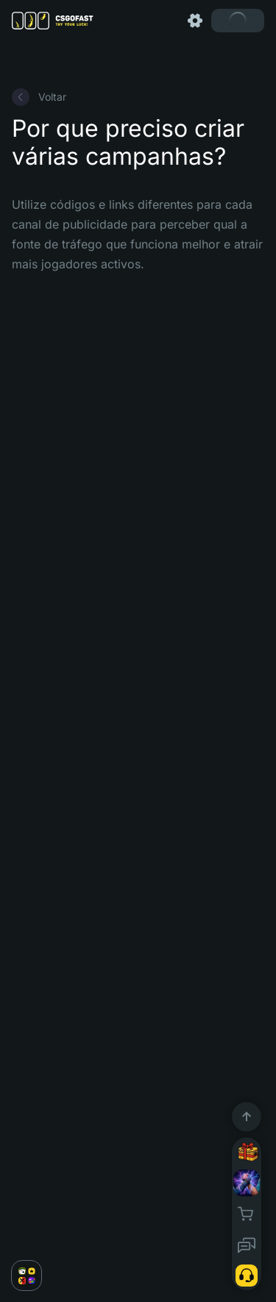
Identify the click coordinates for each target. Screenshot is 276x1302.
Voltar (39, 97)
